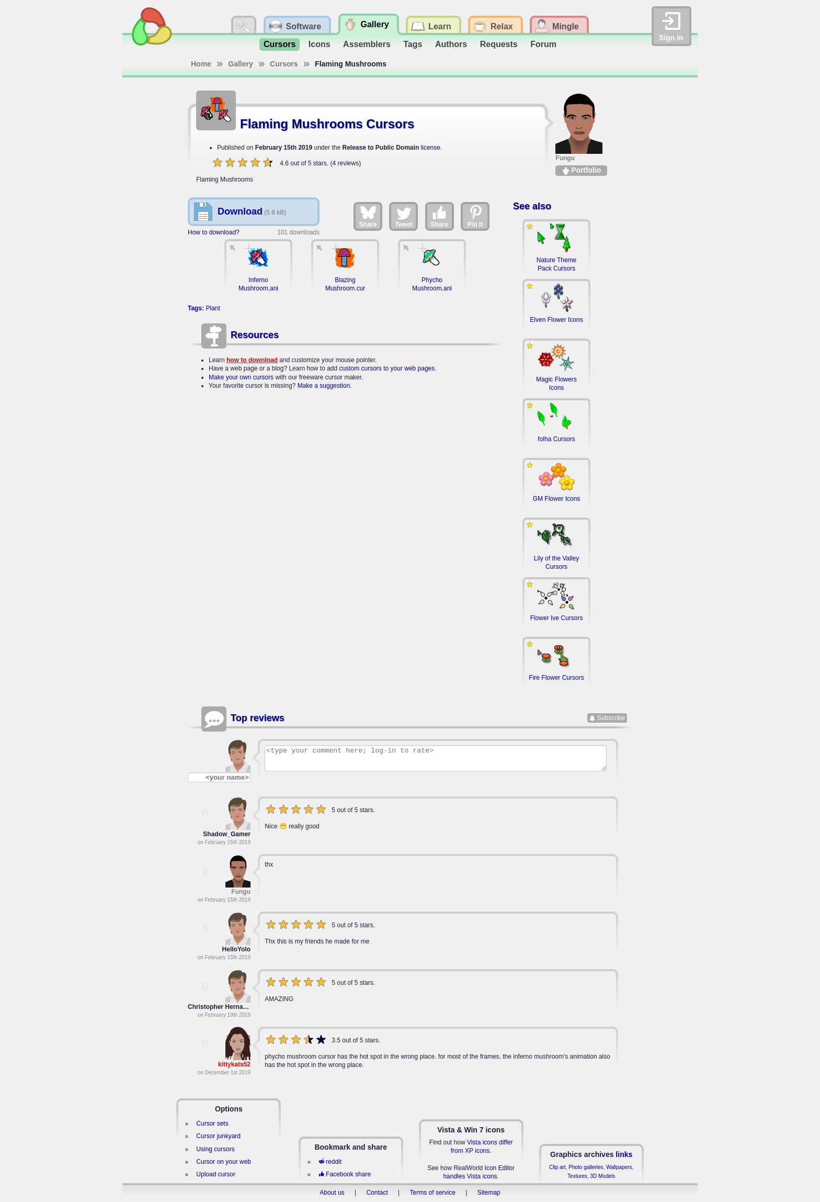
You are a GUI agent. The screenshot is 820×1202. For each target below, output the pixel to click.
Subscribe (611, 718)
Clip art (557, 1167)
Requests (499, 44)
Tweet (403, 216)
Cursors (279, 44)
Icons (320, 44)
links (624, 1154)
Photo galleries (585, 1167)
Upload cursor (215, 1174)
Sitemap (488, 1192)
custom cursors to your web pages (387, 368)
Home (201, 64)
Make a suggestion (324, 385)
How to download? (214, 232)
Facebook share (344, 1174)
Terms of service (432, 1192)
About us (332, 1192)
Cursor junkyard (218, 1136)
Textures (577, 1176)
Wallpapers (619, 1167)
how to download (252, 360)
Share (368, 216)
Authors (451, 44)
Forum (543, 44)
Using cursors (215, 1149)
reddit (329, 1161)
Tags (412, 44)
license (430, 147)
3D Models (602, 1176)
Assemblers (367, 44)
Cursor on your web (223, 1161)
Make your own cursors (241, 377)
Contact (377, 1192)
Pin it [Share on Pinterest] (475, 216)
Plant (213, 308)
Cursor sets (212, 1123)
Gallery (240, 64)
